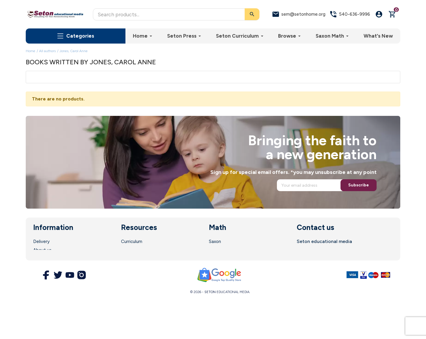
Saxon (215, 241)
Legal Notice (46, 258)
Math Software (224, 250)
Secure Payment (50, 276)
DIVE (214, 258)
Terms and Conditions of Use (62, 267)
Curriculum (131, 241)
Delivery (41, 241)
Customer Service (139, 267)
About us (42, 250)
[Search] (176, 14)
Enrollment (132, 250)
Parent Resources (139, 258)
